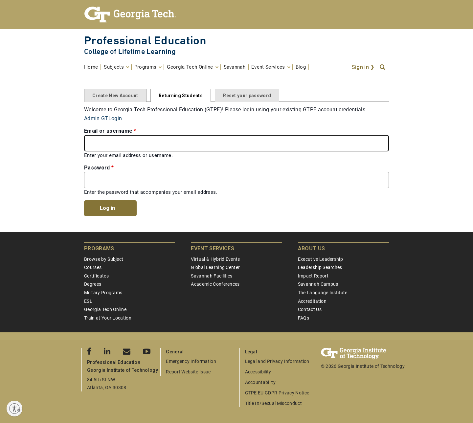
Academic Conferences (215, 284)
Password (97, 168)
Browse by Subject (103, 259)
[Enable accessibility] (14, 408)
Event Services (212, 248)
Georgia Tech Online (105, 309)
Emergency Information (191, 361)
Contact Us (310, 309)
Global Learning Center (215, 267)
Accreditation (312, 301)
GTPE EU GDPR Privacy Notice (277, 392)
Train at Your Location (107, 318)
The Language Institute (323, 292)
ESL (88, 301)
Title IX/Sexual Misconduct (273, 403)
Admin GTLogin (103, 118)
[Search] (383, 67)
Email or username (108, 131)
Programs (99, 248)
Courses (92, 267)
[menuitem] (92, 67)
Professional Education (145, 40)
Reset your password (247, 95)
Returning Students (181, 95)
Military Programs (103, 292)
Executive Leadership (320, 259)
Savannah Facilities (211, 275)
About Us (311, 248)
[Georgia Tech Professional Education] (236, 14)
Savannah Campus (318, 284)
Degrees (92, 284)
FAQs (303, 318)
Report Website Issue (188, 371)
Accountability (260, 382)
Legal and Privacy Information (277, 361)
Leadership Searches (320, 267)
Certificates (96, 275)
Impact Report (313, 275)
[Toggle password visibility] (382, 180)
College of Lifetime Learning (130, 51)
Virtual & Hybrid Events (215, 259)
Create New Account (115, 95)
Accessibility (258, 371)
